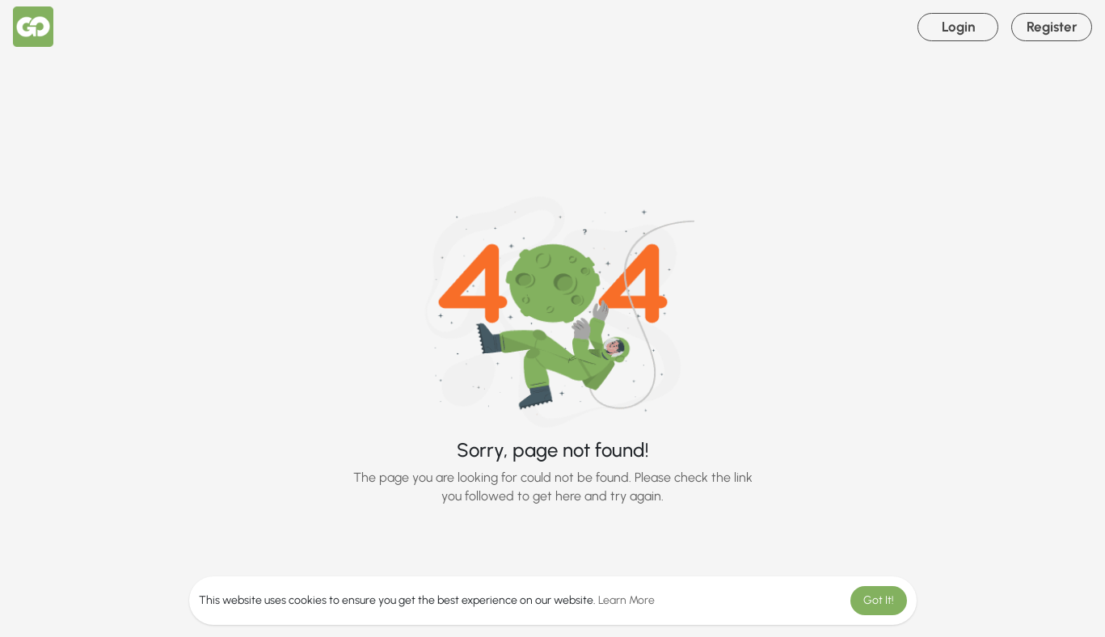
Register (1052, 27)
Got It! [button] (878, 600)
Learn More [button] (626, 600)
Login (958, 27)
